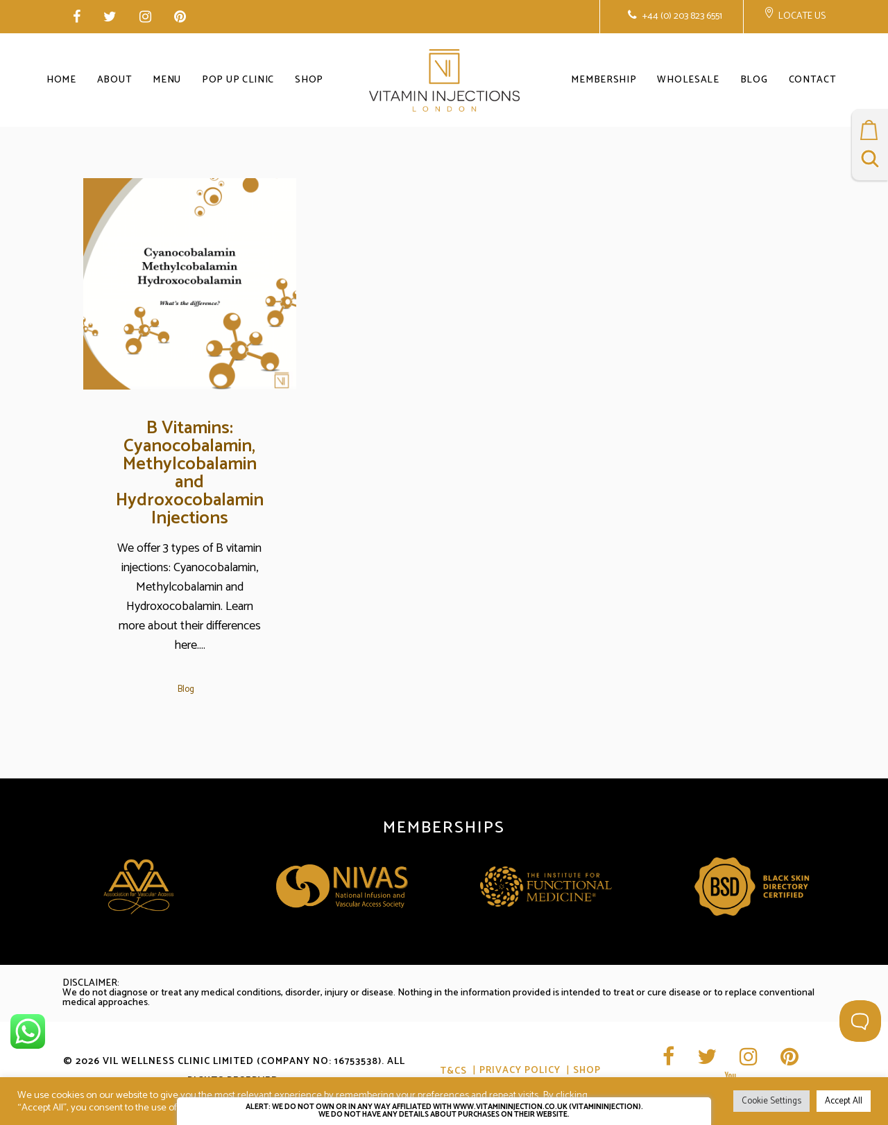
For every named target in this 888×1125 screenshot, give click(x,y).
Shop (587, 1071)
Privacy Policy (520, 1071)
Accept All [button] (843, 1101)
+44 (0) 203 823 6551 (681, 16)
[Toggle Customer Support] (860, 1021)
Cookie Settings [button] (771, 1101)
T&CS (453, 1071)
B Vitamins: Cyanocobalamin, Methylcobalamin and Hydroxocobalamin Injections (190, 473)
